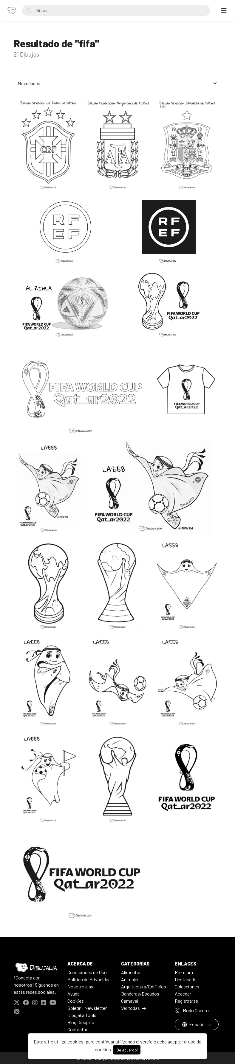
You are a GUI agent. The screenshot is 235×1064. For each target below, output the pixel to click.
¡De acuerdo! (127, 1049)
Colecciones (187, 986)
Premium (184, 972)
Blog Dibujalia (80, 1022)
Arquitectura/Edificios (143, 986)
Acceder (183, 993)
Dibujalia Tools (81, 1015)
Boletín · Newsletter (87, 1008)
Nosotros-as (80, 986)
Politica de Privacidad (89, 979)
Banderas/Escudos (140, 993)
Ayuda (73, 993)
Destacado (186, 979)
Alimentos (131, 972)
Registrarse (186, 1001)
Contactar (77, 1029)
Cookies (75, 1001)
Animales (130, 979)
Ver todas (130, 1008)
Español (194, 1024)
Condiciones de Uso (87, 972)
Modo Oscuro (192, 1010)
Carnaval (129, 1001)
